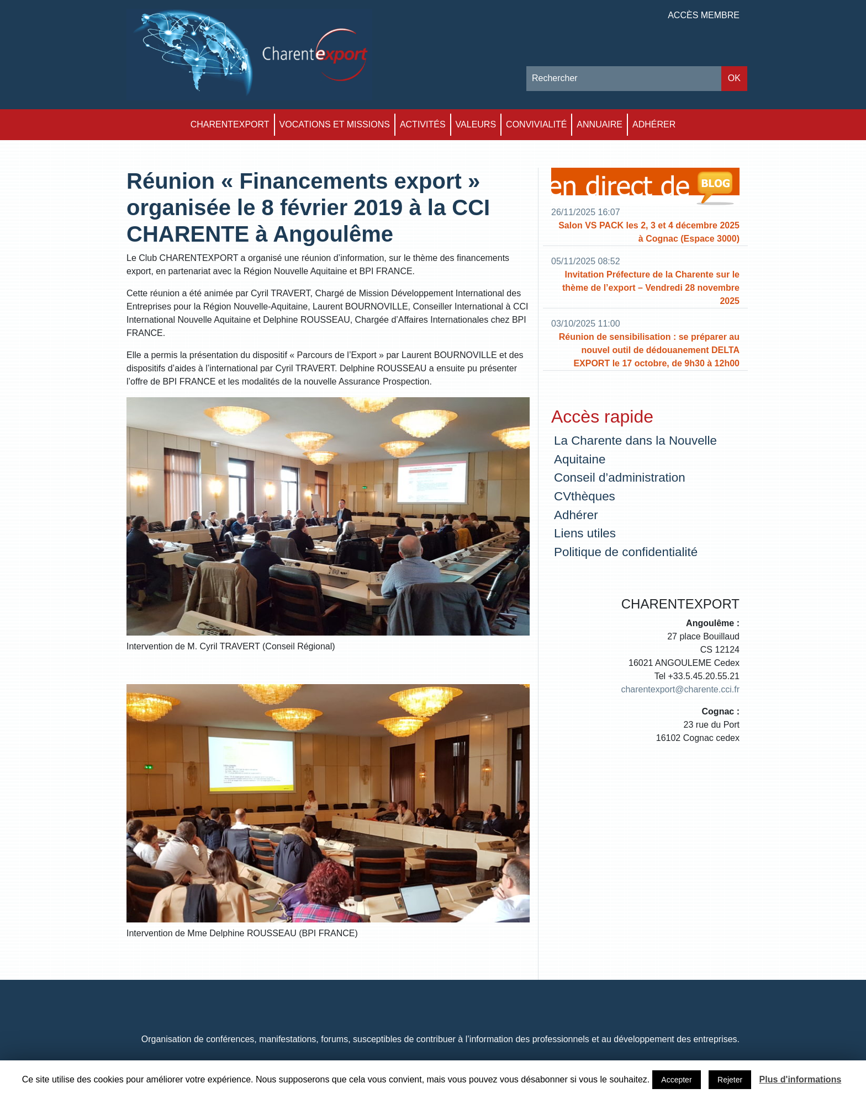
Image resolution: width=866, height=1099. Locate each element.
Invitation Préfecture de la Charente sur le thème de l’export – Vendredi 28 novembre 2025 (651, 288)
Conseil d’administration (619, 477)
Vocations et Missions (334, 124)
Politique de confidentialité (626, 552)
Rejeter (729, 1079)
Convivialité (536, 124)
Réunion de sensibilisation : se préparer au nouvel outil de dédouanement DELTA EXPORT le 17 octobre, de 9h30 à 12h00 (649, 350)
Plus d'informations (800, 1079)
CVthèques (584, 496)
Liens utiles (585, 533)
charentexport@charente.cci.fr (680, 689)
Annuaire (599, 124)
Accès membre (704, 15)
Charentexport (230, 124)
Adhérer (653, 124)
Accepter (676, 1079)
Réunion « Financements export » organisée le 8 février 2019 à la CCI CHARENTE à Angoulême (308, 207)
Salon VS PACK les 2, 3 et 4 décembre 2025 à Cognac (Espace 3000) (649, 232)
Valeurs (476, 124)
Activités (423, 124)
